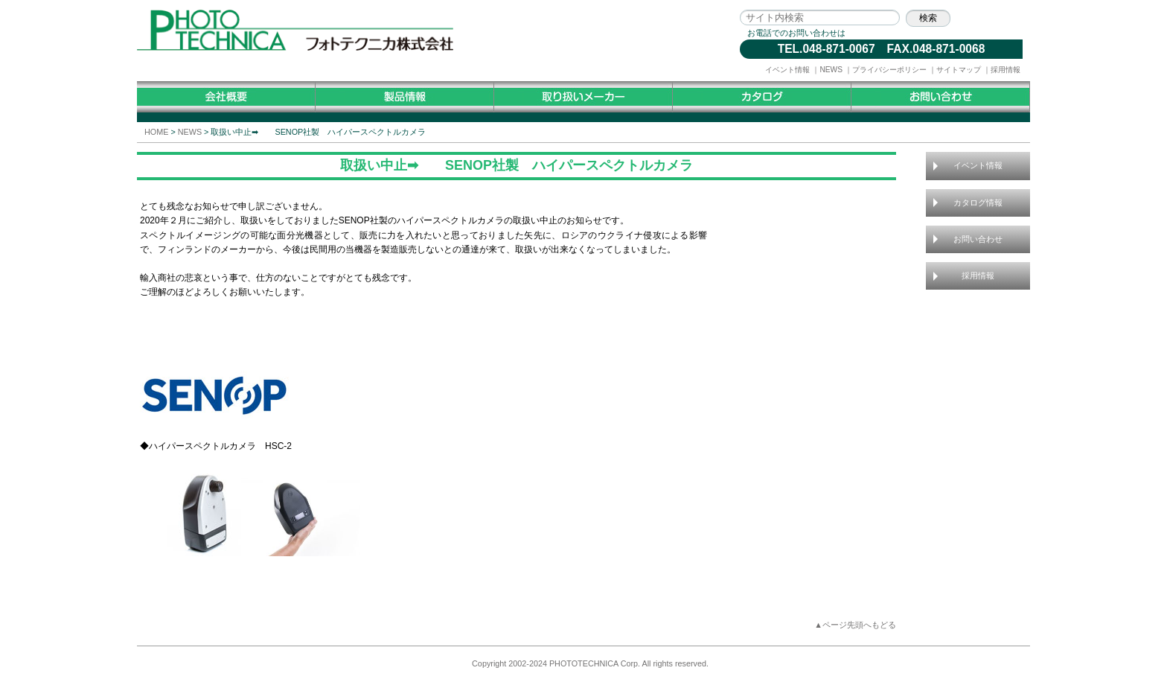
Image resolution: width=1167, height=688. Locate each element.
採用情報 (1005, 70)
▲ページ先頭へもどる (855, 624)
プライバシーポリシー (889, 70)
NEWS (831, 70)
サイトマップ (958, 70)
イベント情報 (787, 70)
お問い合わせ (978, 239)
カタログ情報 (978, 202)
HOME (156, 131)
